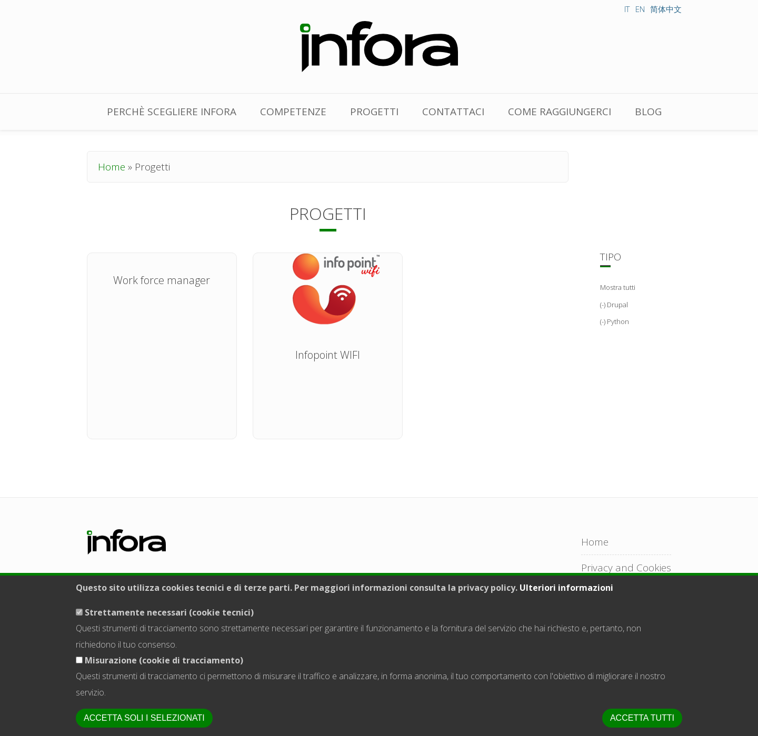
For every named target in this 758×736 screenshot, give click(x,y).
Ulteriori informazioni (566, 600)
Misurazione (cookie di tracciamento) (164, 672)
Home (111, 167)
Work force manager (161, 280)
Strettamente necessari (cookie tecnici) (169, 624)
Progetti (374, 111)
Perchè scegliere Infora (171, 111)
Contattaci (453, 111)
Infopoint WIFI (327, 355)
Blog (648, 111)
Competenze (293, 111)
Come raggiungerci (559, 111)
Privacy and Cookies (626, 567)
